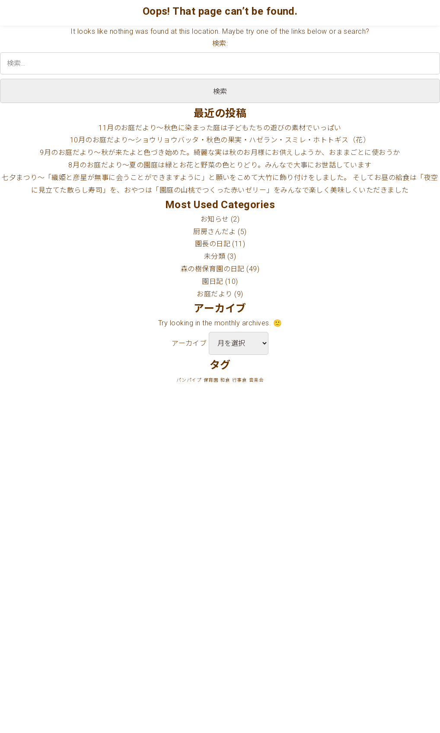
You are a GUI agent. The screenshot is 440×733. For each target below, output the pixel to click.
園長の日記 (212, 244)
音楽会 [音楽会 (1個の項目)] (256, 380)
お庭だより (214, 294)
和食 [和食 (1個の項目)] (225, 380)
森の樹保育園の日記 (213, 269)
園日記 (212, 281)
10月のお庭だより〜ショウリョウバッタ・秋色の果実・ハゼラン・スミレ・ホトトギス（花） (220, 140)
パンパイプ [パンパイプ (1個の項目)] (188, 380)
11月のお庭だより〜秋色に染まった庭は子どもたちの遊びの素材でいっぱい (220, 128)
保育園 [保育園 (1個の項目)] (211, 380)
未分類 (214, 256)
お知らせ (215, 219)
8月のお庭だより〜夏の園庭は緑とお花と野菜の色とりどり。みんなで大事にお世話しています (220, 165)
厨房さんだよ (214, 232)
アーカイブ (189, 343)
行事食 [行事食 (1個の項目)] (239, 380)
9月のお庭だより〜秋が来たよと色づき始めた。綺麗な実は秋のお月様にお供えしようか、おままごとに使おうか (220, 152)
